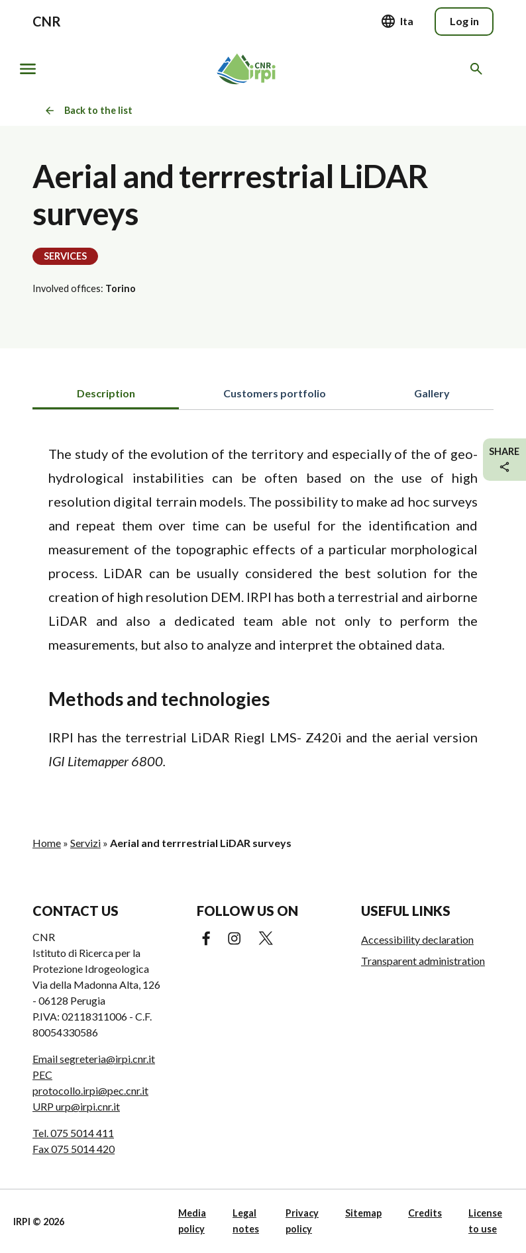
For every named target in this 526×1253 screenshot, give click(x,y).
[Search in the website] (478, 68)
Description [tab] (106, 393)
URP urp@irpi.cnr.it (76, 1106)
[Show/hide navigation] (28, 69)
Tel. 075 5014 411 (73, 1133)
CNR (46, 21)
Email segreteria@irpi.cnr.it (93, 1058)
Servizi (85, 842)
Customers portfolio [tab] (274, 393)
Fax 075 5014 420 (73, 1148)
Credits (425, 1213)
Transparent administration (423, 960)
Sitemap (363, 1213)
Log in (464, 21)
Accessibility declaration (417, 939)
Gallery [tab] (432, 393)
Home (46, 842)
